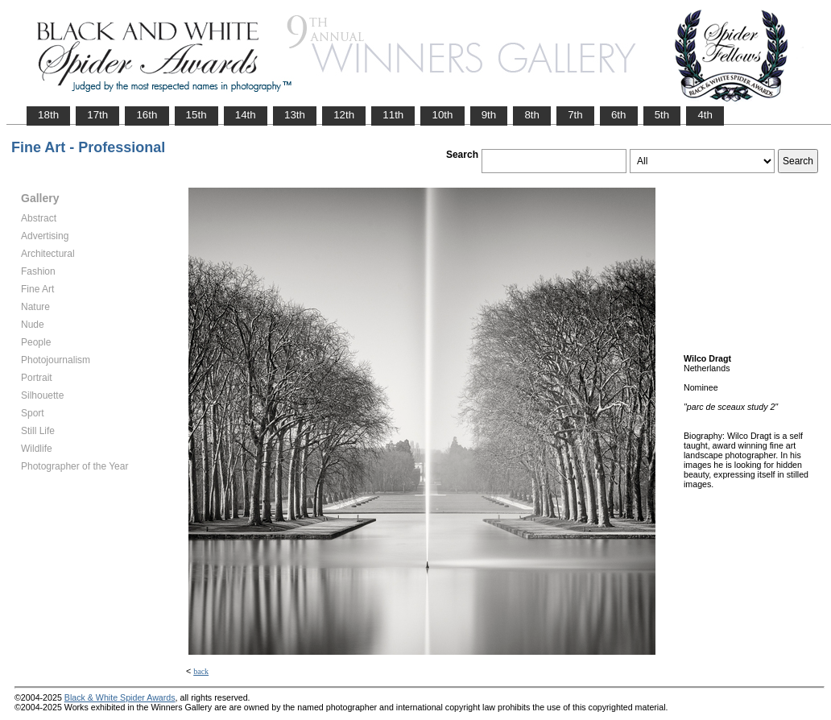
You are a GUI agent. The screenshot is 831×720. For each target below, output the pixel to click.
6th (618, 115)
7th (575, 115)
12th (344, 115)
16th (146, 115)
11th (393, 115)
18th (48, 115)
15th (196, 115)
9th (489, 115)
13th (294, 115)
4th (704, 115)
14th (245, 115)
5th (662, 115)
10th (442, 115)
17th (97, 115)
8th (531, 115)
